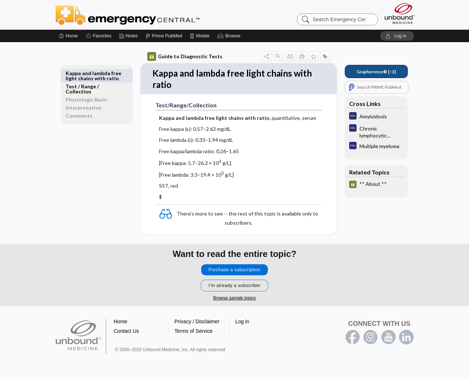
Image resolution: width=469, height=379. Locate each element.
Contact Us (126, 332)
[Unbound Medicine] (400, 13)
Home (120, 323)
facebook (352, 338)
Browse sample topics (234, 299)
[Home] (68, 36)
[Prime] (163, 36)
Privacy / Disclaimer (196, 323)
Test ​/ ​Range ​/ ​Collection (83, 75)
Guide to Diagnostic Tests (184, 56)
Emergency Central (146, 15)
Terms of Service (193, 332)
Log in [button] (242, 323)
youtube (388, 338)
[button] (230, 36)
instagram (370, 338)
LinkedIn (406, 338)
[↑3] (376, 71)
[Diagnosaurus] (376, 117)
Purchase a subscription (234, 271)
